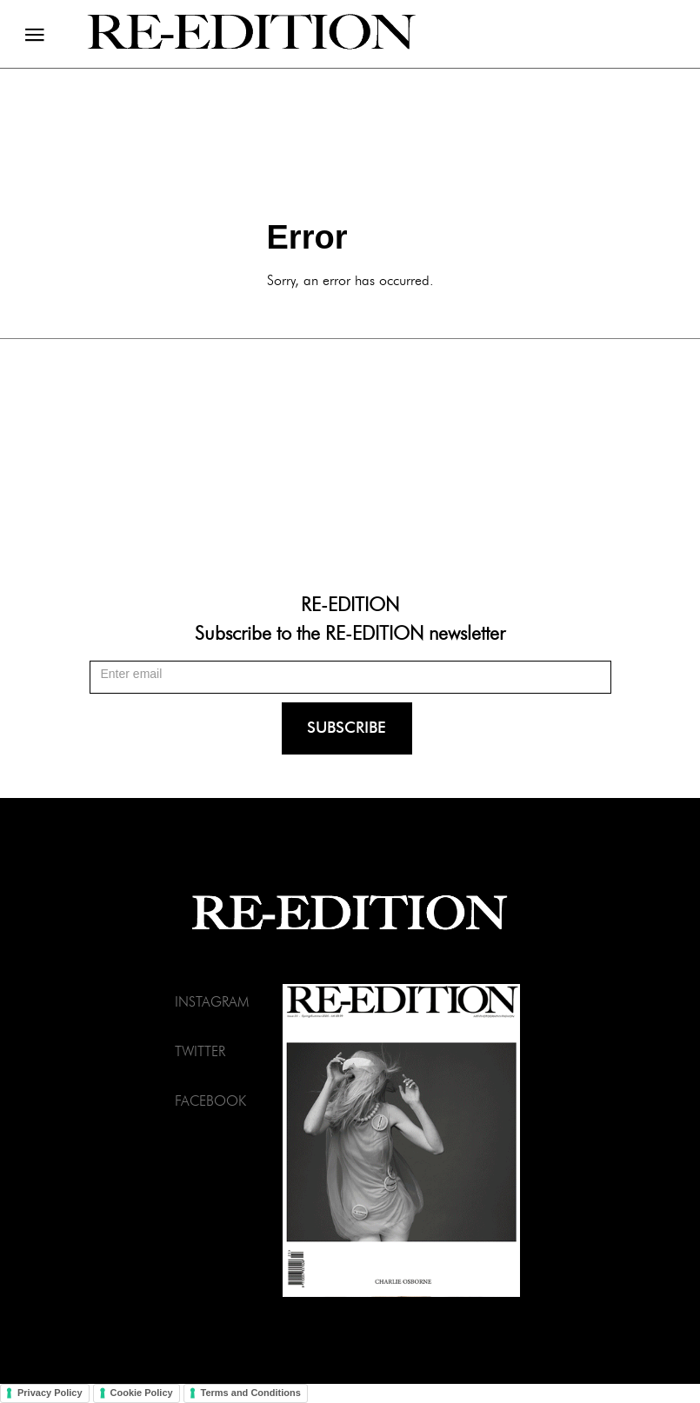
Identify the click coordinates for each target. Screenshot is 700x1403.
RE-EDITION (350, 603)
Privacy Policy (50, 1392)
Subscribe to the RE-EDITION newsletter (350, 632)
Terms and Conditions (251, 1392)
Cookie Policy (141, 1392)
